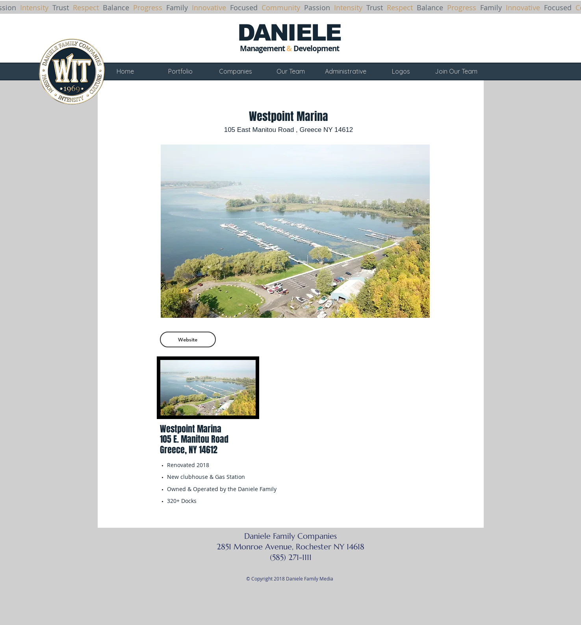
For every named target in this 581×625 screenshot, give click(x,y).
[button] (295, 231)
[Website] (188, 339)
